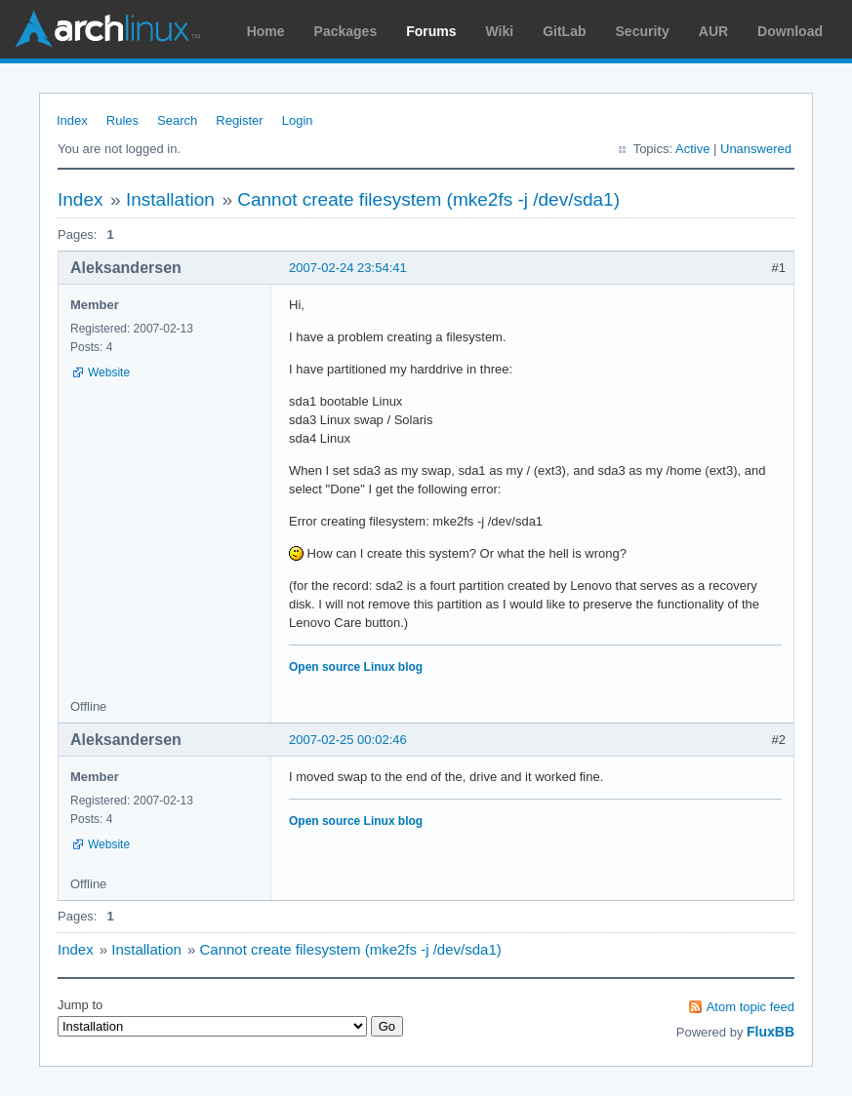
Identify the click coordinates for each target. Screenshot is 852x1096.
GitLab (564, 31)
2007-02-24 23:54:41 (348, 267)
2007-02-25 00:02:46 (348, 739)
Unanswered (755, 148)
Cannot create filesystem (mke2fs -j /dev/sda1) (428, 199)
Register (239, 120)
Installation (170, 199)
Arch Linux (107, 29)
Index (72, 120)
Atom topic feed (750, 1006)
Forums (431, 31)
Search (177, 120)
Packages (346, 31)
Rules (122, 120)
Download (790, 31)
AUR (713, 31)
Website (109, 372)
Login (297, 120)
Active (692, 148)
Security (642, 31)
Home (266, 31)
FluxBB (770, 1031)
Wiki (500, 31)
